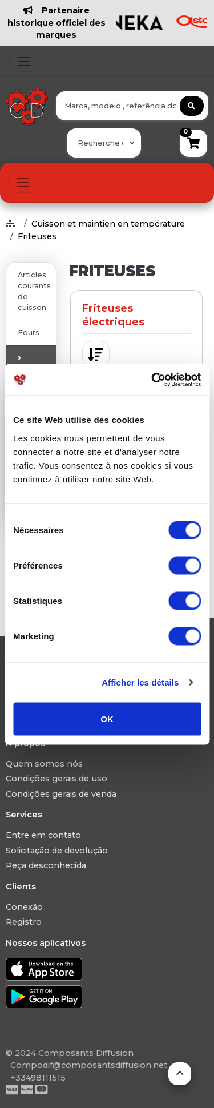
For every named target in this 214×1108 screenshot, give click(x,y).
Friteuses (37, 236)
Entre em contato (43, 835)
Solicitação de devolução (57, 850)
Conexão (24, 907)
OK (107, 718)
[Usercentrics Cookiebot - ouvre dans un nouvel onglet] (152, 379)
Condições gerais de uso (56, 778)
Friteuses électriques (113, 315)
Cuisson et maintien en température (108, 224)
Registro (24, 922)
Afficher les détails (140, 682)
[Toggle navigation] (24, 61)
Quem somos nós (44, 764)
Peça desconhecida (46, 865)
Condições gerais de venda (61, 794)
